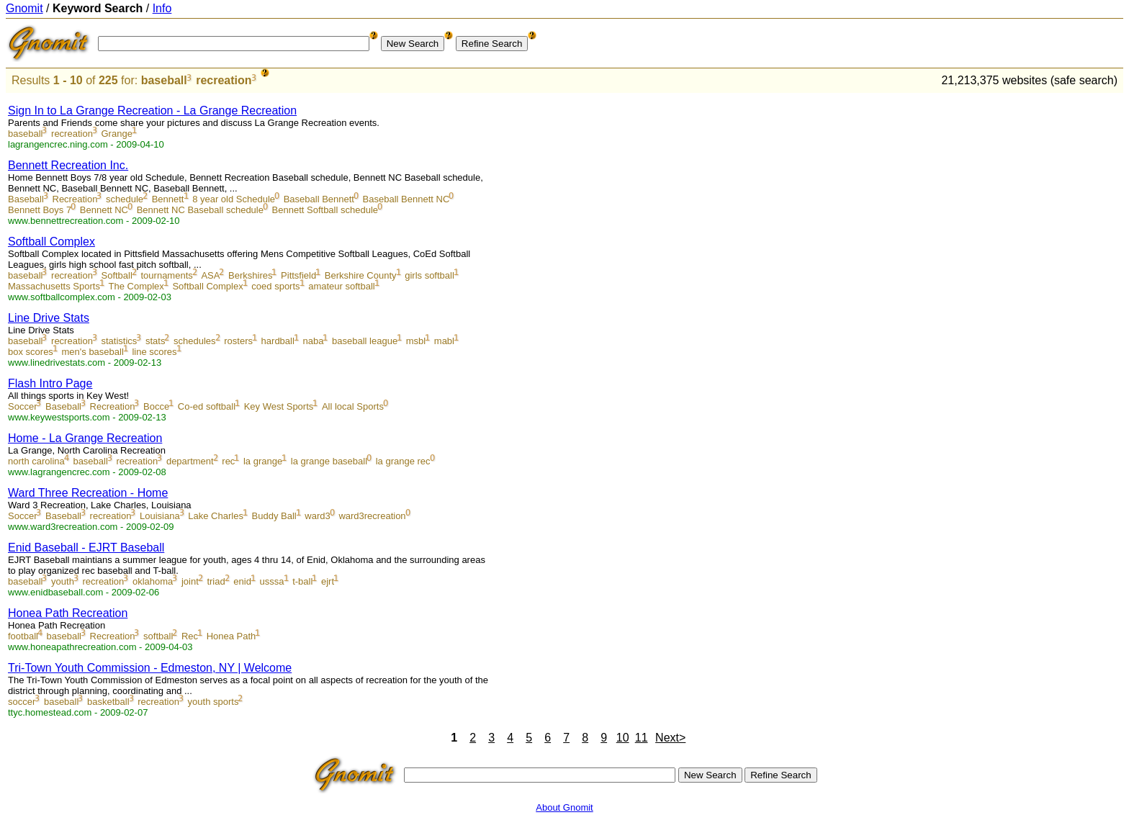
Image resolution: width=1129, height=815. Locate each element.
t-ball (302, 581)
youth (62, 581)
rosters (238, 341)
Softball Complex (51, 241)
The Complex (136, 286)
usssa (272, 581)
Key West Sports (279, 406)
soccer (21, 701)
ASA (210, 275)
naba (312, 341)
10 (622, 737)
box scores (30, 351)
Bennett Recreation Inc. (68, 165)
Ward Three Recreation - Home (88, 493)
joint (190, 581)
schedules (195, 341)
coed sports (275, 286)
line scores (154, 351)
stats (155, 341)
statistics (120, 341)
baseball (164, 80)
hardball (277, 341)
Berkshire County (361, 275)
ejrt (327, 581)
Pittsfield (298, 275)
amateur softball (341, 286)
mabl (444, 341)
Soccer (22, 406)
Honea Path (231, 636)
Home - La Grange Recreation (85, 438)
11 (641, 737)
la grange (262, 461)
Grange (117, 133)
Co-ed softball (206, 406)
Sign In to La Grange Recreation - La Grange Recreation (152, 110)
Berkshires (250, 275)
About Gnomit (564, 807)
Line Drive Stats (48, 318)
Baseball (26, 199)
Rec (189, 636)
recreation (223, 80)
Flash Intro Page (50, 383)
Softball (117, 275)
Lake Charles (215, 515)
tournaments (167, 275)
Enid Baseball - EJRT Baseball (86, 547)
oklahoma (152, 581)
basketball (108, 701)
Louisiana (160, 515)
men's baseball (93, 351)
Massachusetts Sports (54, 286)
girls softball (429, 275)
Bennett (168, 199)
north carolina (36, 461)
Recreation (75, 199)
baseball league (364, 341)
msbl (416, 341)
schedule (124, 199)
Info (162, 8)
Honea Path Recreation (67, 613)
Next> (670, 737)
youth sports (213, 701)
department (190, 461)
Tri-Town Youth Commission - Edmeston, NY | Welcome (150, 668)
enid (242, 581)
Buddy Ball (274, 515)
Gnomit (24, 8)
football (23, 636)
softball (158, 636)
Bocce (156, 406)
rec (228, 461)
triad (216, 581)
